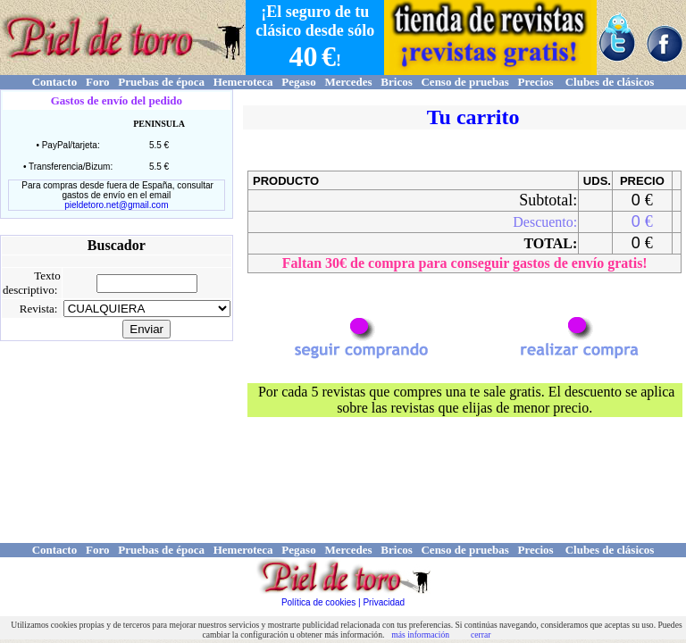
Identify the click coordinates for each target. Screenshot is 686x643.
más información (420, 634)
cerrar (480, 634)
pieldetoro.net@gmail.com (116, 205)
